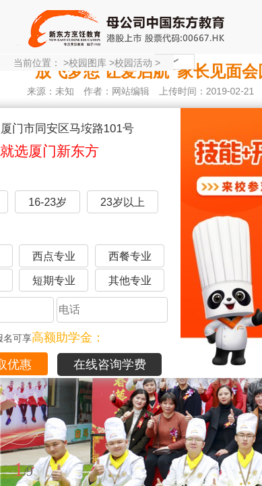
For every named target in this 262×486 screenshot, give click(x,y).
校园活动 (133, 62)
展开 (244, 407)
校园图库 (87, 62)
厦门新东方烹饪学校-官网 (127, 27)
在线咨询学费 (109, 364)
